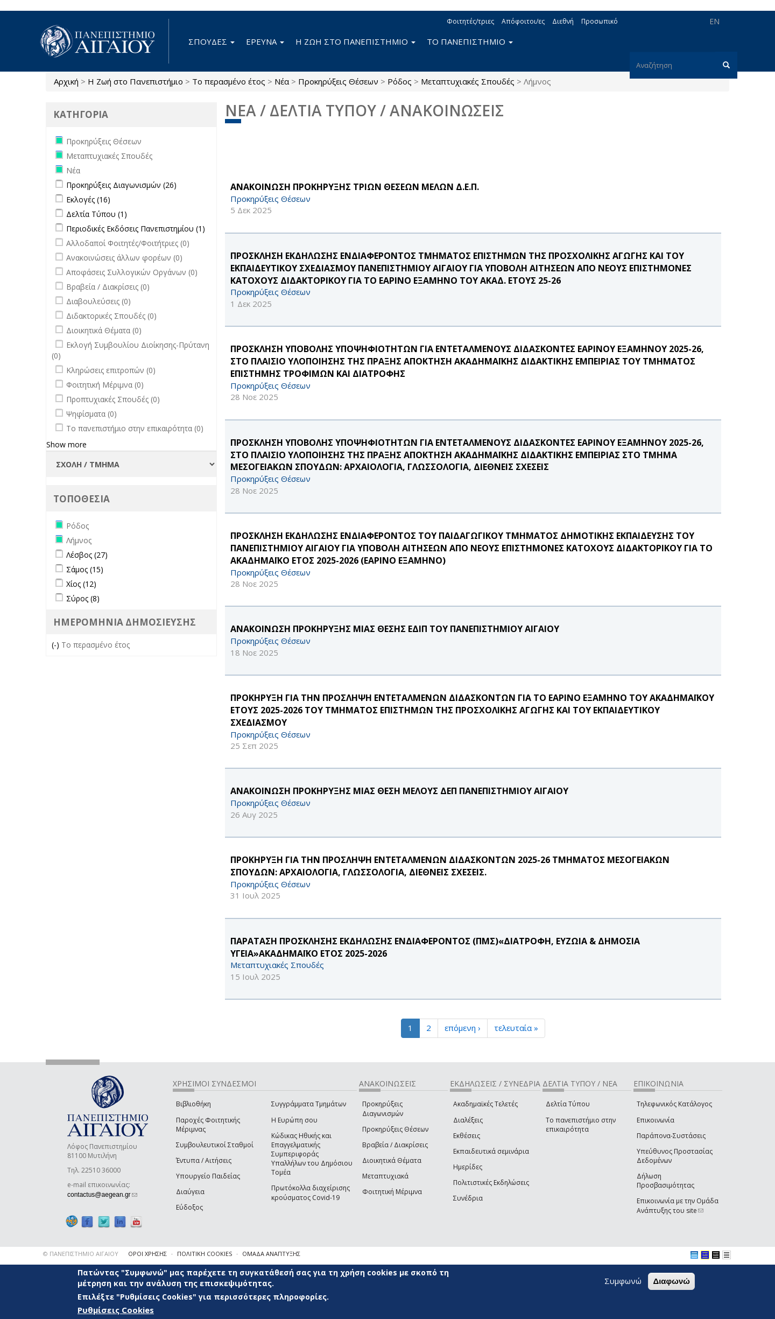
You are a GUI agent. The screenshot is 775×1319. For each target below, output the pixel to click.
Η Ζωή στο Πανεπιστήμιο (135, 81)
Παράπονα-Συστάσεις (671, 1135)
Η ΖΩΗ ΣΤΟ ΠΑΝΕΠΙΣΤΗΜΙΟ (355, 41)
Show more (66, 444)
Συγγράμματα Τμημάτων (308, 1103)
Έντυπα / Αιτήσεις (203, 1160)
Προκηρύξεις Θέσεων (338, 81)
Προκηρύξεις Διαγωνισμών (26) (121, 185)
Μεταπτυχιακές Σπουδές (468, 81)
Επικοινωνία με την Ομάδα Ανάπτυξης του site (677, 1205)
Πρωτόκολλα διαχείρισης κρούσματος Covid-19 (310, 1192)
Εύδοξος (189, 1207)
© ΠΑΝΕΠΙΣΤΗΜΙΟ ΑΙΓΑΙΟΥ (80, 1254)
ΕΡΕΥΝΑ (265, 41)
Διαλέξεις (468, 1120)
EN (714, 21)
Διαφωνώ (671, 1281)
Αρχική (66, 81)
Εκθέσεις (466, 1135)
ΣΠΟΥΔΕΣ (211, 41)
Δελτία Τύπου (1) (96, 214)
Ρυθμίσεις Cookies (116, 1309)
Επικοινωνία (655, 1120)
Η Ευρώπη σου (294, 1120)
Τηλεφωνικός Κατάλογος (674, 1103)
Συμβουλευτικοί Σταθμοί (214, 1144)
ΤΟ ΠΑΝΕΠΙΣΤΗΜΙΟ (470, 41)
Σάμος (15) (84, 569)
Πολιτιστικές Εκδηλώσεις (491, 1182)
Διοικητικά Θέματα (391, 1160)
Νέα (281, 81)
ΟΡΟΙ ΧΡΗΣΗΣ (147, 1254)
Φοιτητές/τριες (470, 21)
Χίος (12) (81, 584)
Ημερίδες (467, 1166)
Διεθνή (563, 21)
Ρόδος (400, 81)
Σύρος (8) (83, 598)
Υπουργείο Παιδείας (208, 1176)
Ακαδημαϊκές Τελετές (485, 1103)
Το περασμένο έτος (228, 81)
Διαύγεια (190, 1191)
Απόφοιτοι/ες (523, 21)
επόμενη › (463, 1027)
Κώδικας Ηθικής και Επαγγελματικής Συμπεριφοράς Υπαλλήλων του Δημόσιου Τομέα (312, 1154)
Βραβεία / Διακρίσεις (395, 1144)
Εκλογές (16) (88, 199)
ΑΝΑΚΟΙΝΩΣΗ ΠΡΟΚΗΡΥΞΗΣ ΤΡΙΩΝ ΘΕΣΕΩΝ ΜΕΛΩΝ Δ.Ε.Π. (354, 187)
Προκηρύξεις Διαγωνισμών (382, 1108)
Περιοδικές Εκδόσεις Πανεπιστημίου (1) (135, 228)
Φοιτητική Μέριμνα (392, 1191)
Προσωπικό (599, 21)
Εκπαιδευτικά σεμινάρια (491, 1151)
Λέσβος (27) (87, 555)
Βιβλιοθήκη (193, 1103)
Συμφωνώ (623, 1280)
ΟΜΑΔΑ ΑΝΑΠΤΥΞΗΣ (271, 1254)
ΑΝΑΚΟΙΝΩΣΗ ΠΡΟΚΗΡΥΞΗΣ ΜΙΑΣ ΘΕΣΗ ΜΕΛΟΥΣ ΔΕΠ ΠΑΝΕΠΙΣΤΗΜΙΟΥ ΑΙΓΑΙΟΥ (399, 791)
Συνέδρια (468, 1198)
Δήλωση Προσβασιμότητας (665, 1180)
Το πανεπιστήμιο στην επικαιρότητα (581, 1124)
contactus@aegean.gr (102, 1194)
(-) (56, 645)
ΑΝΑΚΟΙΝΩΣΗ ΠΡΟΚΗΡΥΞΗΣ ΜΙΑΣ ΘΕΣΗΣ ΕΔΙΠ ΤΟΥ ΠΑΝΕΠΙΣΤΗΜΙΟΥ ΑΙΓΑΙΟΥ (394, 629)
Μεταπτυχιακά (385, 1176)
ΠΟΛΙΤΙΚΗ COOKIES (204, 1254)
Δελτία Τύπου (568, 1103)
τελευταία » (516, 1027)
